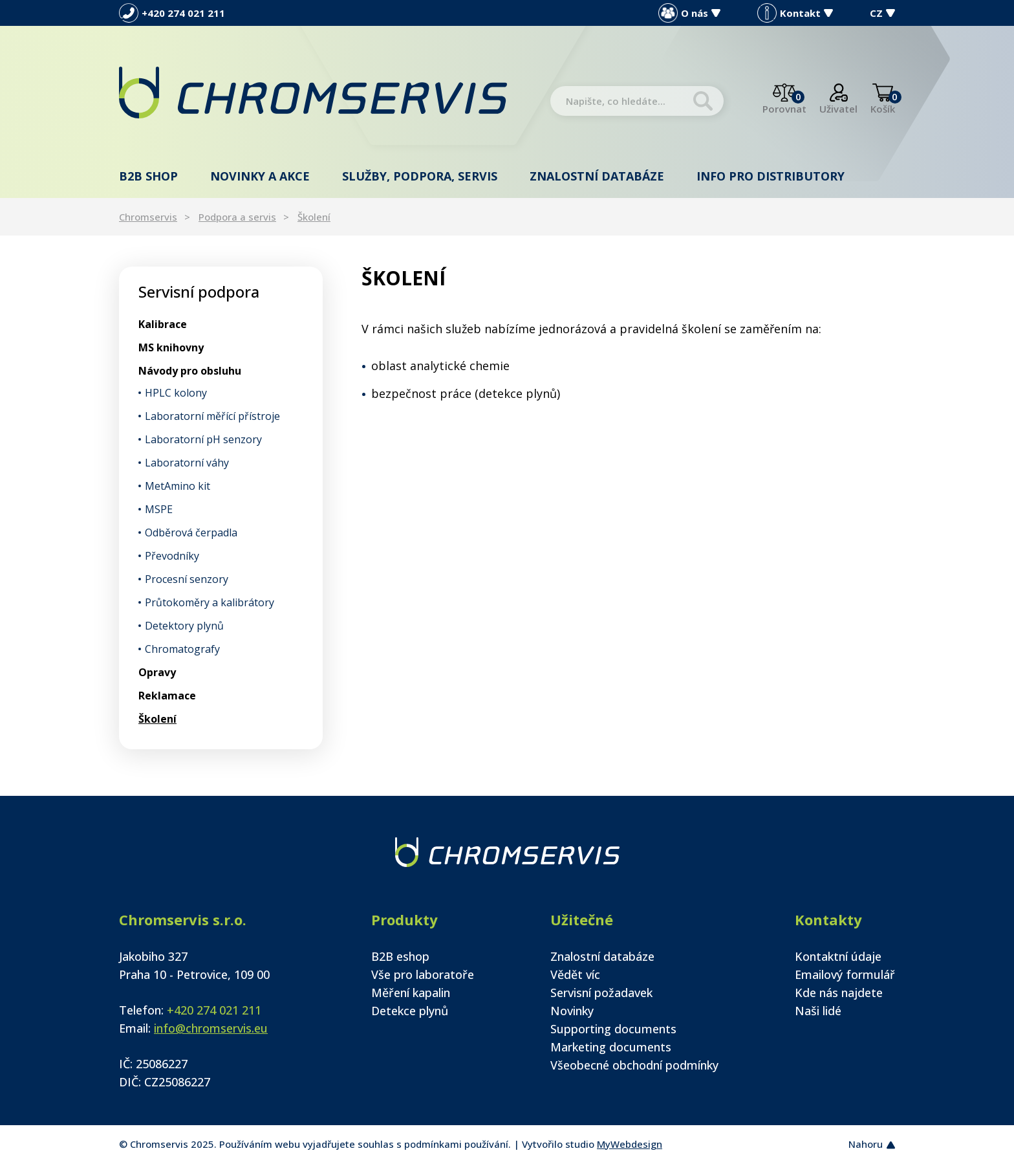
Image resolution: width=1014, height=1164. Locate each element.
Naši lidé (818, 1010)
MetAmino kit (177, 486)
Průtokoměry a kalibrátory (209, 602)
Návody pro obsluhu (189, 371)
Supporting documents (613, 1029)
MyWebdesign (629, 1143)
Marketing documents (610, 1047)
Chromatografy (182, 649)
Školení (313, 216)
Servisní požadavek (601, 992)
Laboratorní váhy (187, 463)
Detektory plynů (184, 626)
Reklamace (167, 695)
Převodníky (172, 556)
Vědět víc (575, 974)
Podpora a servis (237, 216)
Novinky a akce (260, 176)
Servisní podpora (198, 291)
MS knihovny (171, 347)
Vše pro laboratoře (422, 974)
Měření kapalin (410, 992)
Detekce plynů (409, 1010)
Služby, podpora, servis (419, 176)
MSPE (159, 509)
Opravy (157, 672)
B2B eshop (400, 956)
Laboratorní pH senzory (203, 439)
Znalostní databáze (597, 176)
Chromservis (148, 216)
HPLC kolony (176, 393)
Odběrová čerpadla (191, 532)
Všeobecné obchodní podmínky (634, 1065)
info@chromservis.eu (211, 1028)
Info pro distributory (770, 176)
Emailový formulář (845, 974)
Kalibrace (162, 324)
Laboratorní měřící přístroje (212, 416)
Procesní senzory (186, 579)
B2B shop (148, 176)
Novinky (572, 1010)
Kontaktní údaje (838, 956)
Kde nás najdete (839, 992)
